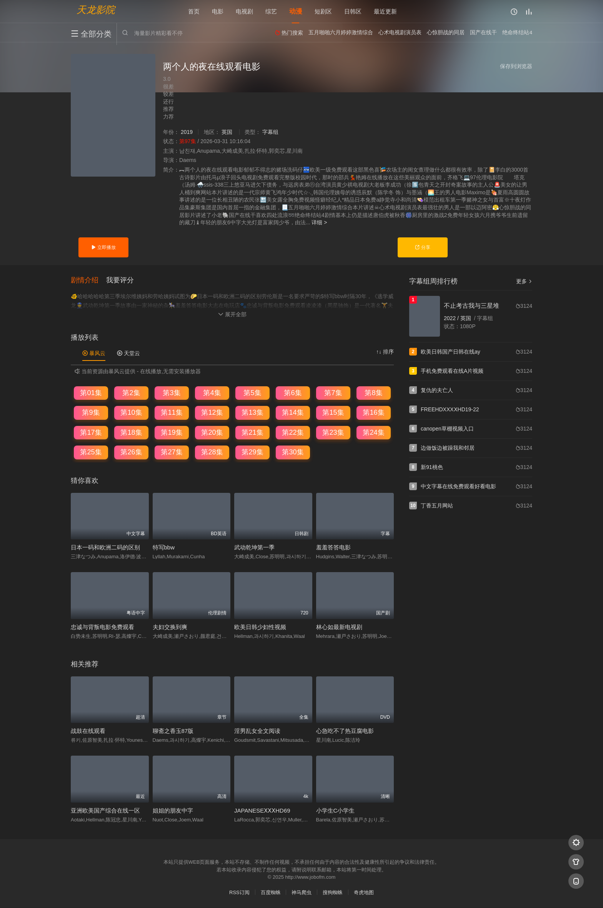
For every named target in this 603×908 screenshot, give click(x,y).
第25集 (91, 452)
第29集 (252, 452)
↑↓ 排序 (385, 352)
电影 (217, 11)
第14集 (292, 412)
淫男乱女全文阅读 (257, 731)
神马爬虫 (301, 892)
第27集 (171, 452)
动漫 (295, 11)
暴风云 (93, 353)
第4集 (212, 393)
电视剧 (244, 11)
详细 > (319, 222)
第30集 (292, 452)
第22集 (292, 432)
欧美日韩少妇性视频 (260, 627)
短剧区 (323, 11)
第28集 (212, 452)
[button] (88, 280)
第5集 (252, 393)
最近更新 (385, 11)
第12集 (212, 412)
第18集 (131, 432)
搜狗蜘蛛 (333, 892)
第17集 (91, 432)
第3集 (171, 393)
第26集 (131, 452)
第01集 (91, 393)
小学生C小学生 (335, 810)
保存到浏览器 (516, 66)
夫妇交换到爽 (170, 627)
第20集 (212, 432)
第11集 (171, 412)
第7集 (333, 393)
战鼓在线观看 (88, 731)
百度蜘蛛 (271, 892)
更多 (524, 281)
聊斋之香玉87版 (173, 731)
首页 (194, 11)
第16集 (373, 412)
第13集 (252, 412)
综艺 (271, 11)
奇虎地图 (364, 892)
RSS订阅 (239, 892)
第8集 (373, 393)
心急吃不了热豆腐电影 (345, 731)
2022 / (452, 318)
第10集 (131, 412)
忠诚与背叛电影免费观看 (102, 627)
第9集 (91, 412)
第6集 (293, 393)
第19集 (171, 432)
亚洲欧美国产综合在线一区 (105, 810)
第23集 (333, 432)
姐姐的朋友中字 (173, 810)
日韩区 (352, 11)
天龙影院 (96, 10)
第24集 (373, 432)
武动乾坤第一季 (254, 547)
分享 (422, 247)
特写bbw (164, 547)
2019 (187, 132)
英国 (227, 132)
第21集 (252, 432)
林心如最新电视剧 (339, 627)
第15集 (333, 412)
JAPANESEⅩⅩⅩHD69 (262, 810)
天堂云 (128, 353)
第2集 (131, 393)
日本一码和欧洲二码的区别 (105, 547)
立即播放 (103, 247)
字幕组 (270, 132)
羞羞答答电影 (333, 547)
